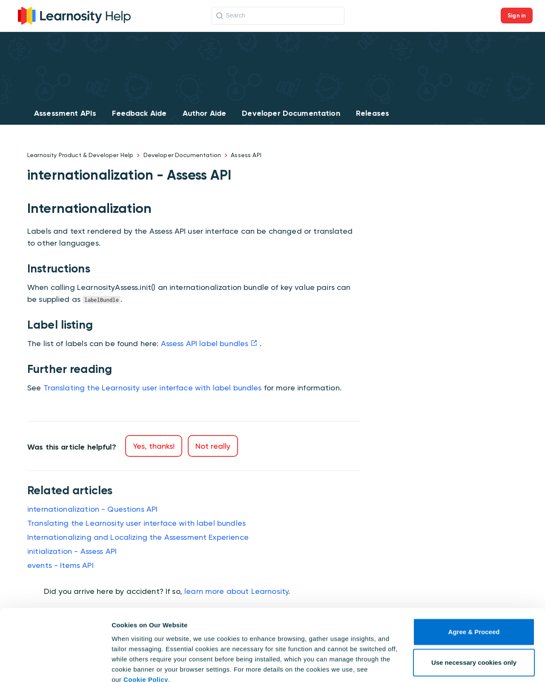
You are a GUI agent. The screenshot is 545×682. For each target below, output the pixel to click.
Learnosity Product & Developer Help (80, 155)
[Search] (278, 16)
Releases (372, 113)
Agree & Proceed (474, 594)
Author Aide (205, 113)
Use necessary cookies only (473, 624)
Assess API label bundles (205, 343)
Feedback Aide (139, 113)
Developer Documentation (291, 113)
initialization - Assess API (72, 551)
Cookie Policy (145, 641)
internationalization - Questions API (92, 508)
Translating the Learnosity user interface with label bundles (152, 387)
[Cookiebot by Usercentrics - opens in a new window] (55, 665)
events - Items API (60, 565)
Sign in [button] (517, 15)
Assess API (246, 155)
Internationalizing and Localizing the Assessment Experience (138, 537)
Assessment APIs (65, 113)
